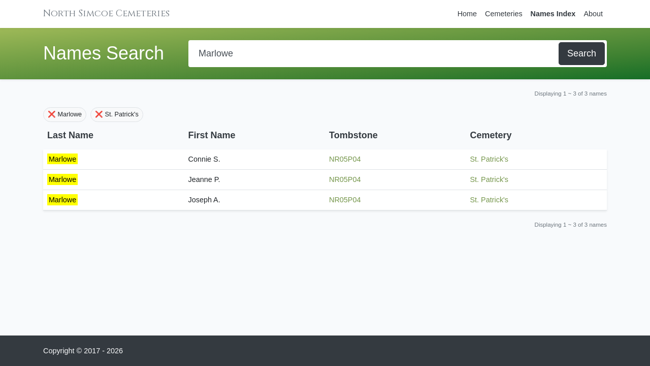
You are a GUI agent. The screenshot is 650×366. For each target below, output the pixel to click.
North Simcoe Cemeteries (106, 13)
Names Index (553, 14)
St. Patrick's (489, 159)
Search (581, 53)
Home (467, 14)
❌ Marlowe (65, 114)
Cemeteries (504, 14)
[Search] (374, 53)
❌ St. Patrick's (117, 114)
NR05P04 (345, 159)
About (593, 14)
